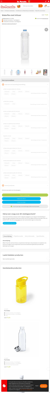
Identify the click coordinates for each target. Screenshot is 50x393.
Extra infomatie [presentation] (29, 233)
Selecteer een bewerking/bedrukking (13, 84)
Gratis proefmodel (5, 368)
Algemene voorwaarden (31, 352)
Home (2, 10)
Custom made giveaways (31, 364)
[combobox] (30, 5)
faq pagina (17, 216)
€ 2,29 (29, 299)
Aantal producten (8, 185)
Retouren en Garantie (5, 374)
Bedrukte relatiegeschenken (32, 370)
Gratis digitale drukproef (6, 370)
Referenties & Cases (30, 348)
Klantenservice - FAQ (5, 366)
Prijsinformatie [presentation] (18, 233)
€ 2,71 (7, 299)
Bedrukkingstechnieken (31, 368)
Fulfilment (3, 377)
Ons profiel (28, 346)
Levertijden (3, 372)
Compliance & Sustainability (32, 350)
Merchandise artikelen (31, 366)
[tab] (7, 232)
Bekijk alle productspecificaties (9, 23)
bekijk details (45, 18)
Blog (27, 373)
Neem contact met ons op (9, 219)
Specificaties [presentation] (40, 233)
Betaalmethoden (4, 376)
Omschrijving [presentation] (7, 233)
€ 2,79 (29, 333)
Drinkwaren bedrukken (10, 10)
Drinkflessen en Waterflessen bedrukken (25, 10)
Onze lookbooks (29, 371)
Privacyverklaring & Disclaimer (32, 354)
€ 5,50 (7, 333)
